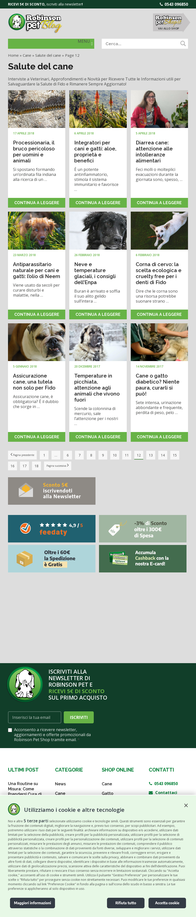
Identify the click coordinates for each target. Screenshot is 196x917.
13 (160, 455)
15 (12, 465)
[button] (186, 805)
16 (24, 465)
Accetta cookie (167, 903)
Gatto (107, 793)
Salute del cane (48, 55)
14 (172, 455)
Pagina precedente (27, 455)
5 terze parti (36, 821)
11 (136, 455)
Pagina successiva (74, 465)
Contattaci (163, 792)
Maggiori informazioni (32, 903)
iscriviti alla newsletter (64, 4)
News (60, 784)
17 (36, 465)
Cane (27, 55)
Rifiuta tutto (125, 903)
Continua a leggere (36, 202)
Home (13, 55)
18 (48, 465)
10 (124, 455)
